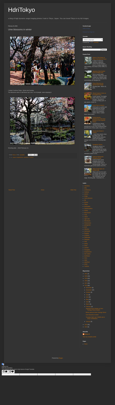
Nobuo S (87, 334)
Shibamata (87, 237)
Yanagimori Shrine (97, 144)
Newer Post (12, 190)
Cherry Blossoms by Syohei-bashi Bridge (98, 84)
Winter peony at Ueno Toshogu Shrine (96, 312)
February (88, 306)
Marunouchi (87, 212)
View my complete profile (89, 337)
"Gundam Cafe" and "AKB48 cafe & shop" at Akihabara (95, 317)
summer (86, 247)
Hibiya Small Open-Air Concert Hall (98, 169)
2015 (86, 324)
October (88, 292)
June (87, 297)
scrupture (86, 235)
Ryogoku (86, 233)
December (89, 287)
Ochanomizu (87, 223)
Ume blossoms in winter (92, 314)
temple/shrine (20, 157)
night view (87, 219)
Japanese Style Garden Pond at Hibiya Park (99, 72)
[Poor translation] (11, 371)
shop (85, 241)
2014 (86, 327)
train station (87, 254)
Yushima (31, 157)
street (85, 245)
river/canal (87, 231)
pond (85, 227)
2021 (86, 273)
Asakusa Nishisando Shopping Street (98, 157)
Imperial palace (88, 208)
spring (86, 243)
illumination (87, 206)
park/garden (87, 225)
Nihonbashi (87, 221)
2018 (86, 280)
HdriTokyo (21, 9)
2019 (86, 278)
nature (14, 157)
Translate (94, 42)
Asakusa (86, 192)
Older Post (73, 190)
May (87, 299)
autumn (86, 194)
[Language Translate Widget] (93, 39)
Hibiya (86, 204)
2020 (86, 276)
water (85, 260)
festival (86, 202)
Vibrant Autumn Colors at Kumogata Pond (99, 93)
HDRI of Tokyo (86, 28)
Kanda (86, 210)
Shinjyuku (86, 239)
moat (85, 214)
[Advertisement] (42, 174)
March (88, 304)
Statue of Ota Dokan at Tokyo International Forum (100, 58)
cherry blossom (88, 198)
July (87, 294)
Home (42, 190)
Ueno (85, 258)
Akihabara (87, 186)
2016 (86, 285)
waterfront (87, 262)
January (88, 321)
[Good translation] (5, 371)
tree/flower (26, 157)
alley (85, 188)
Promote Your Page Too (88, 32)
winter (85, 264)
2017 (86, 283)
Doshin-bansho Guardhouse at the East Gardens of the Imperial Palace (99, 120)
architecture (87, 190)
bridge (86, 196)
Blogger (61, 358)
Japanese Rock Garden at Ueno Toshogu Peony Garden (94, 309)
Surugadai (87, 250)
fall (85, 200)
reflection (86, 229)
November (89, 290)
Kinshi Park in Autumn (98, 105)
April (87, 302)
